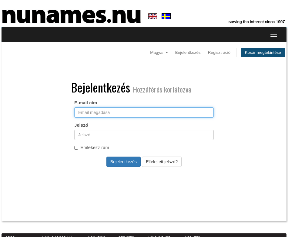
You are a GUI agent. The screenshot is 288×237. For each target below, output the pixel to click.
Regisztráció (219, 52)
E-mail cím (85, 102)
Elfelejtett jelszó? (162, 161)
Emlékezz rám (91, 147)
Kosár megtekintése (263, 52)
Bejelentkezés (188, 52)
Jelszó (81, 125)
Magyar (159, 52)
